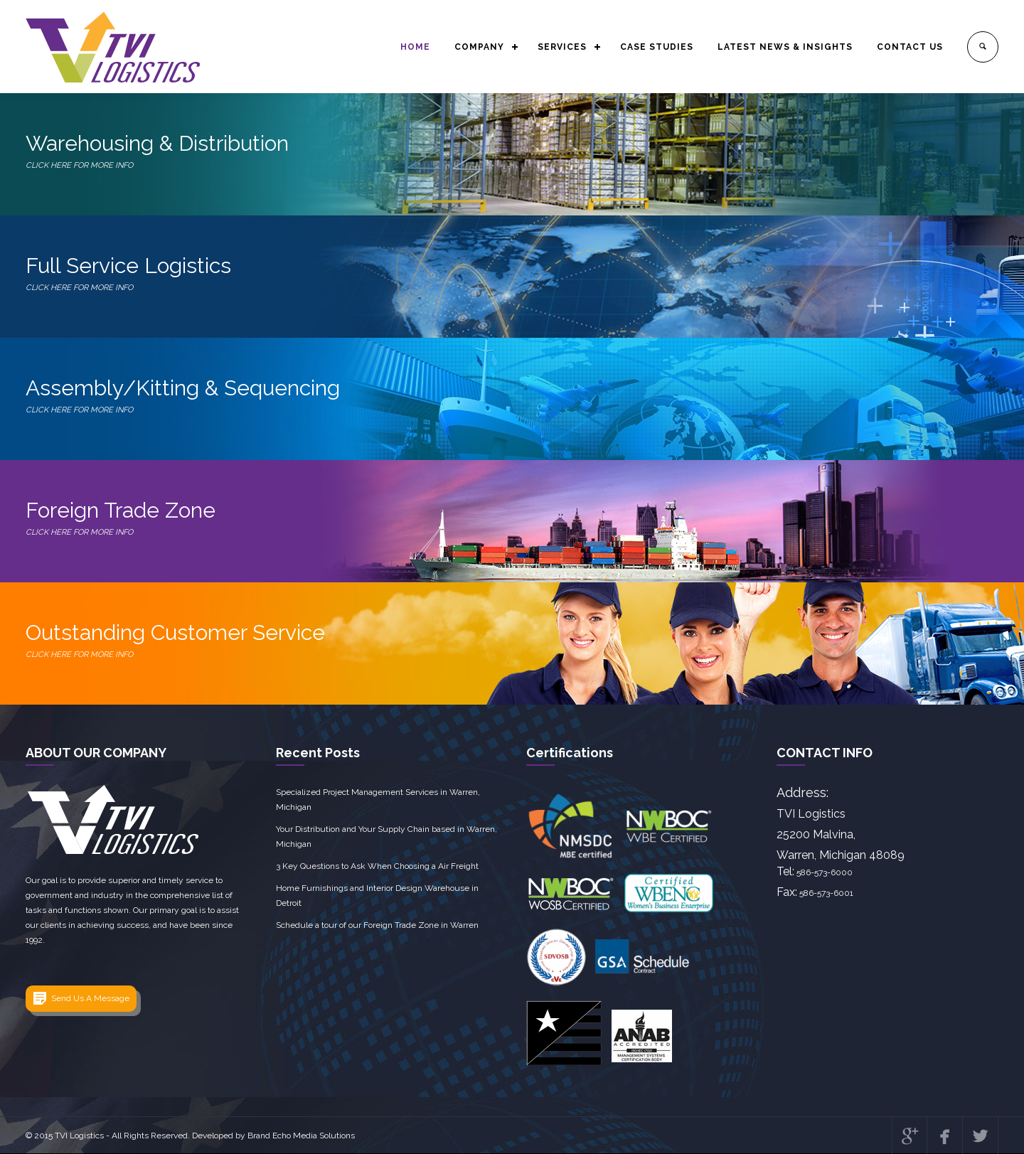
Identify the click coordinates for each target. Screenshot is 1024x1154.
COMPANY (479, 47)
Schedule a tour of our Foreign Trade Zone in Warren (377, 925)
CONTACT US (910, 47)
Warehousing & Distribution (512, 152)
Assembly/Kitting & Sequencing (512, 396)
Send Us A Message (90, 998)
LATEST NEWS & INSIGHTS (785, 47)
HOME (415, 47)
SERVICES (562, 47)
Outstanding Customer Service (512, 641)
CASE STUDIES (656, 47)
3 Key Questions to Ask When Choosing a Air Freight (377, 866)
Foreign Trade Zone (512, 519)
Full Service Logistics (512, 274)
